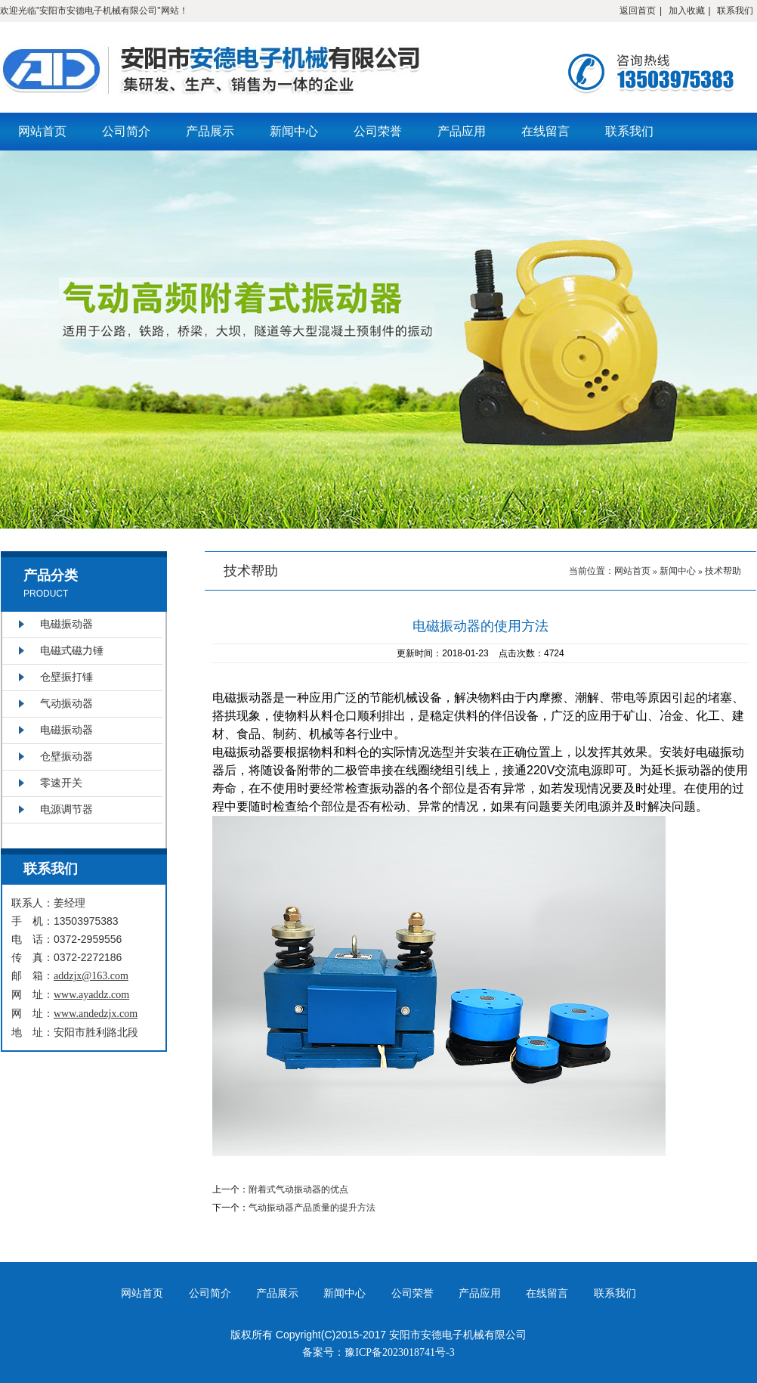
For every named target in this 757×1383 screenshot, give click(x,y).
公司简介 (126, 131)
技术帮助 (723, 571)
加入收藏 (687, 10)
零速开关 (61, 783)
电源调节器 (66, 809)
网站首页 (42, 131)
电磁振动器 (66, 624)
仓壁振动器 (66, 756)
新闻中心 (294, 131)
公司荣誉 (378, 131)
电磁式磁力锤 (72, 650)
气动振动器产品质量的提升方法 (312, 1207)
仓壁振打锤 (66, 677)
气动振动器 (66, 703)
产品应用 (461, 131)
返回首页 (638, 10)
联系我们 (735, 10)
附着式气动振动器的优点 (298, 1189)
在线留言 (545, 131)
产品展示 (210, 131)
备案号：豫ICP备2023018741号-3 (378, 1352)
